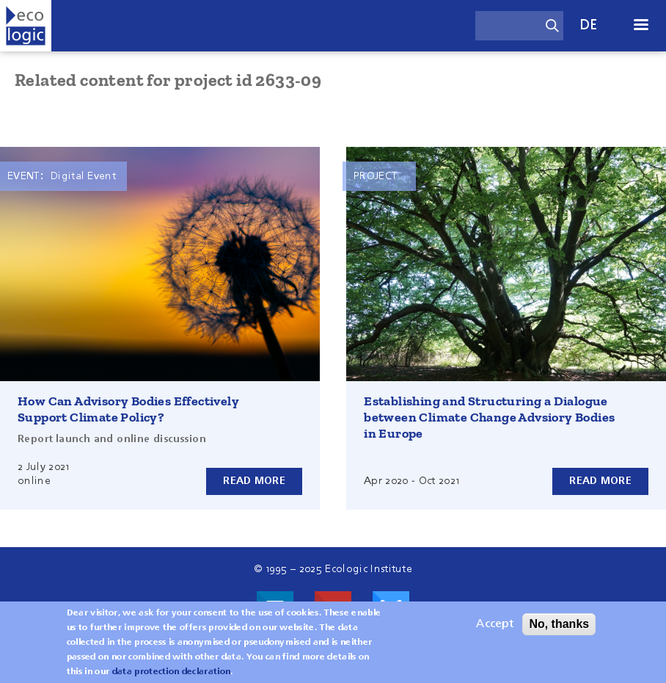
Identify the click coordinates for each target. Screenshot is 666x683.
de (589, 25)
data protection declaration (171, 672)
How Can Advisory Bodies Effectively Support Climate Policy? (128, 409)
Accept (494, 624)
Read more (254, 481)
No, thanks (559, 624)
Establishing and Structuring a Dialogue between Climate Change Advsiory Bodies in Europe (489, 417)
